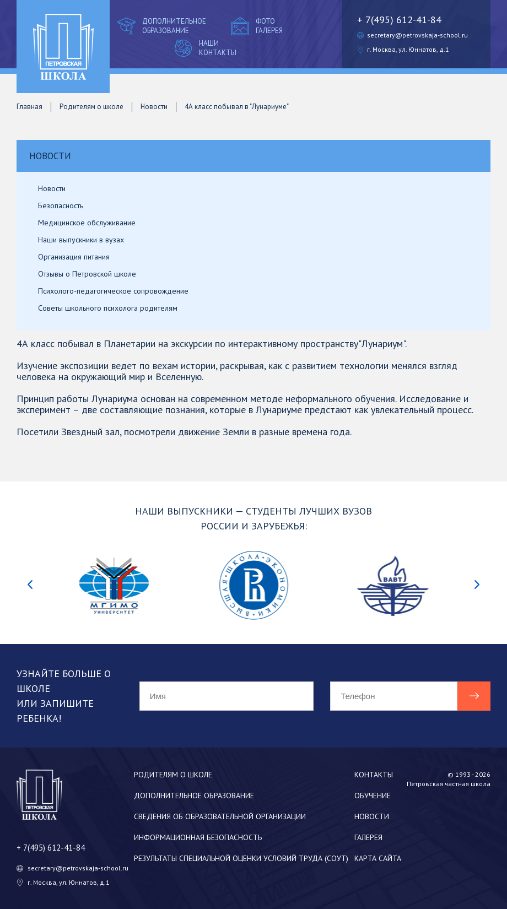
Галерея (368, 837)
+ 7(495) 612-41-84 (399, 19)
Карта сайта (377, 858)
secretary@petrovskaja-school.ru (417, 35)
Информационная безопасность (198, 837)
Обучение (372, 795)
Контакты (373, 775)
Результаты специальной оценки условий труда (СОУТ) (241, 858)
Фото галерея (256, 26)
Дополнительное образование (160, 26)
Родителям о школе (91, 106)
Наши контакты (204, 48)
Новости (154, 106)
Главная (29, 106)
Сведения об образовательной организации (220, 816)
